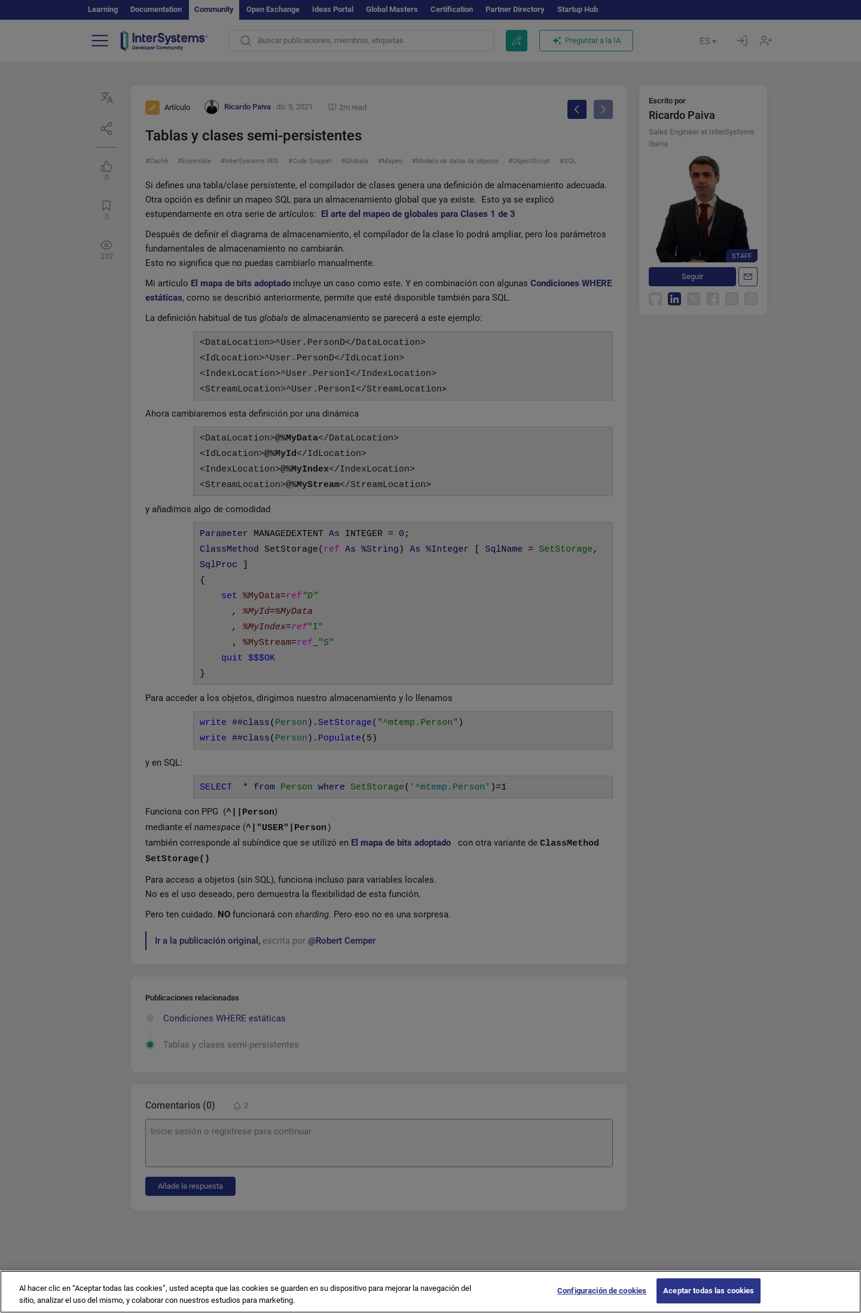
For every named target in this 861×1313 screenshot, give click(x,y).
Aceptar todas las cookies (708, 1300)
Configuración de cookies (601, 1300)
